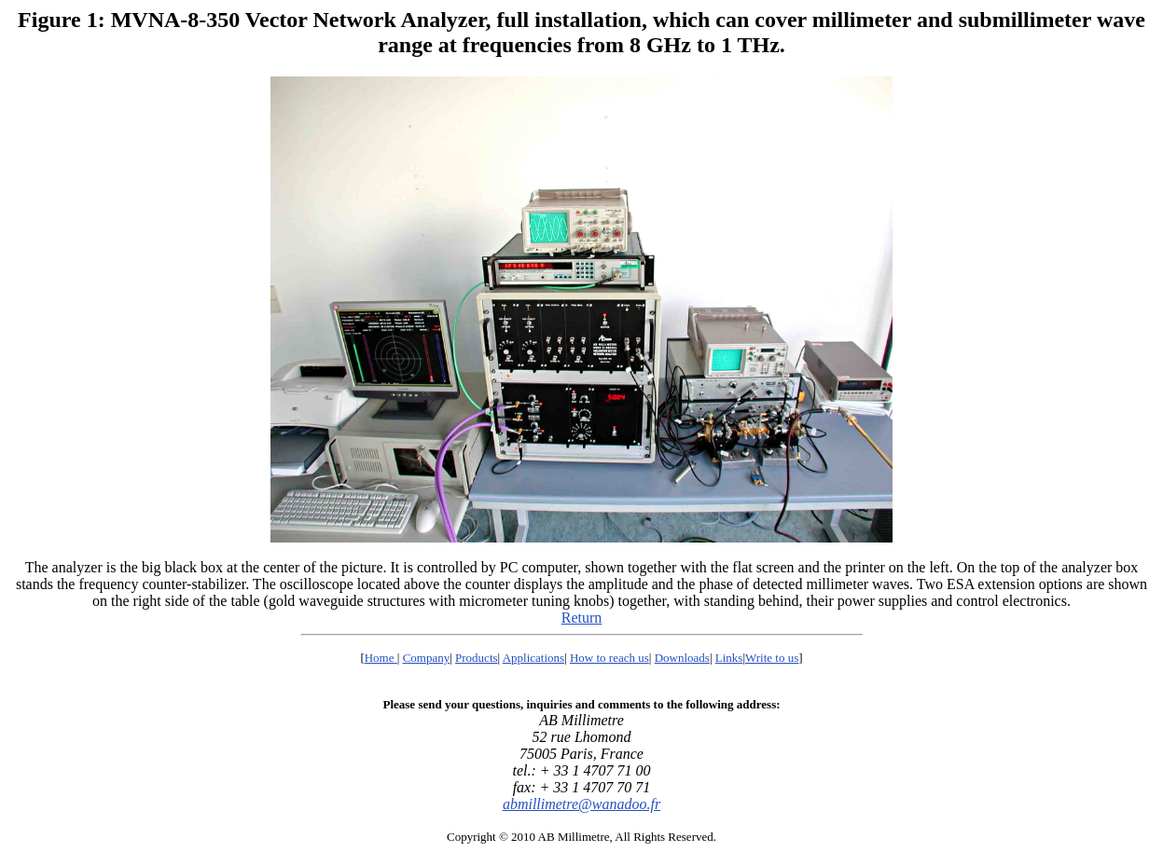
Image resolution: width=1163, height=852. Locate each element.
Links (729, 658)
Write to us (771, 658)
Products (476, 658)
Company (426, 658)
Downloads (682, 658)
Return (581, 617)
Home (381, 658)
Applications (533, 658)
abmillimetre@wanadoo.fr (581, 804)
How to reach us (609, 658)
